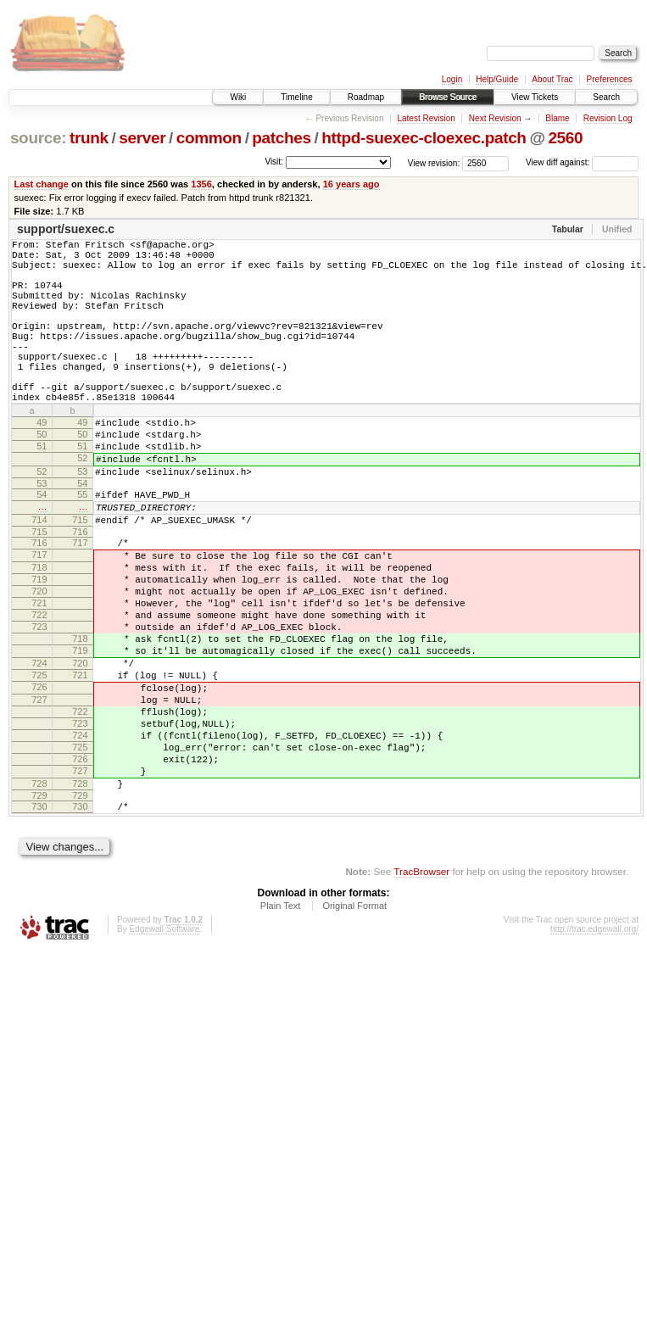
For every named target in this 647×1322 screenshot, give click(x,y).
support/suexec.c (65, 229)
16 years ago (351, 184)
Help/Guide (497, 79)
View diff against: (582, 162)
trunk (89, 138)
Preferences (610, 79)
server (142, 138)
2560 (565, 138)
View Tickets (534, 97)
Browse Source (448, 97)
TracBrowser (421, 990)
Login (452, 79)
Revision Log (608, 118)
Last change (41, 184)
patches (281, 138)
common (209, 138)
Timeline (296, 97)
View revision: (434, 162)
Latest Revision (426, 118)
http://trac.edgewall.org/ (594, 1048)
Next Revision (495, 118)
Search (606, 97)
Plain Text (280, 1025)
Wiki (238, 97)
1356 (201, 184)
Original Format (354, 1025)
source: (38, 138)
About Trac (552, 79)
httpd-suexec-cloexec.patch (423, 138)
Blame (557, 118)
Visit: (274, 161)
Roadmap (366, 97)
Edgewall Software (164, 1048)
